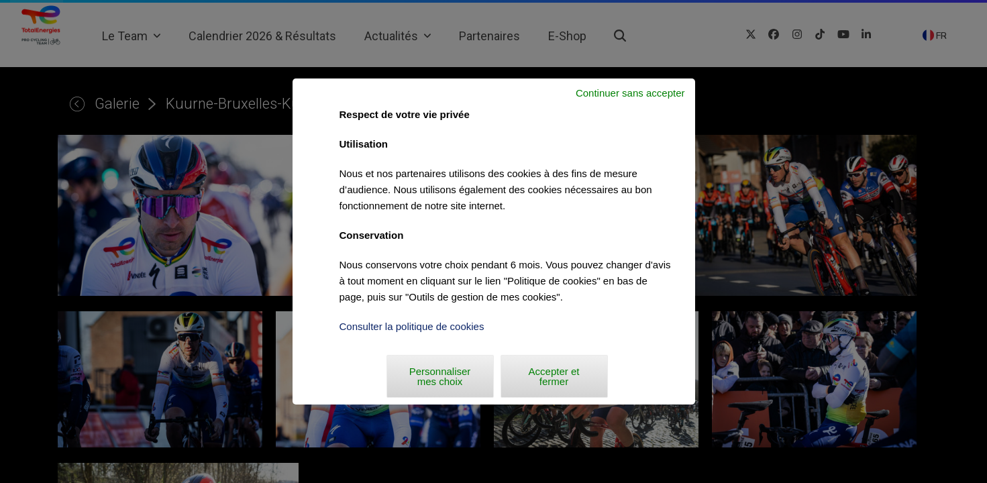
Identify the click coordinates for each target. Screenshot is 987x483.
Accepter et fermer (554, 376)
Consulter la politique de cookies (412, 326)
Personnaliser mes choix (440, 376)
